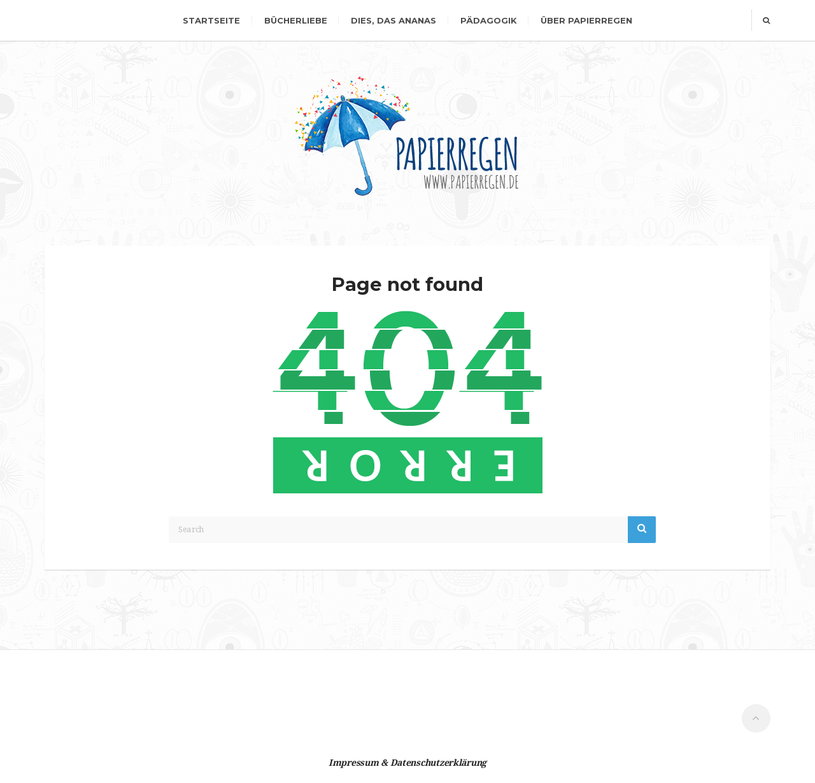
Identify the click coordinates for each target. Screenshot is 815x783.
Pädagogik (488, 20)
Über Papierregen (586, 20)
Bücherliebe (295, 20)
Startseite (211, 20)
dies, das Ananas (393, 20)
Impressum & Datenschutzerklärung (407, 763)
